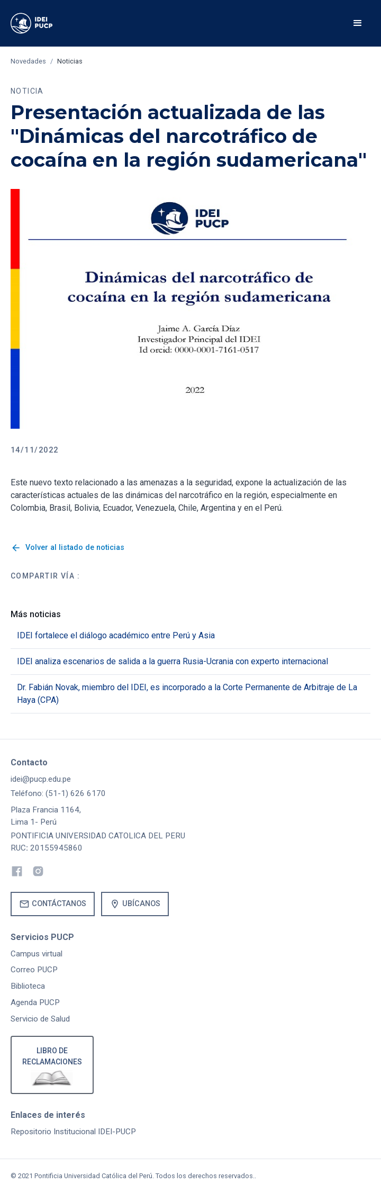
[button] (357, 23)
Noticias (70, 61)
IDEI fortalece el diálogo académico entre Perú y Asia (116, 635)
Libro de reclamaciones (52, 1056)
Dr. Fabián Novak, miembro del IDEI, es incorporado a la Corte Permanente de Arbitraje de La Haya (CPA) (187, 693)
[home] (47, 23)
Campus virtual (36, 954)
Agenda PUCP (35, 1002)
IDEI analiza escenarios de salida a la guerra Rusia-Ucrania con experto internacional (172, 661)
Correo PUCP (34, 969)
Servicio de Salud (40, 1019)
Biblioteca (28, 986)
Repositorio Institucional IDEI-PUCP (73, 1131)
